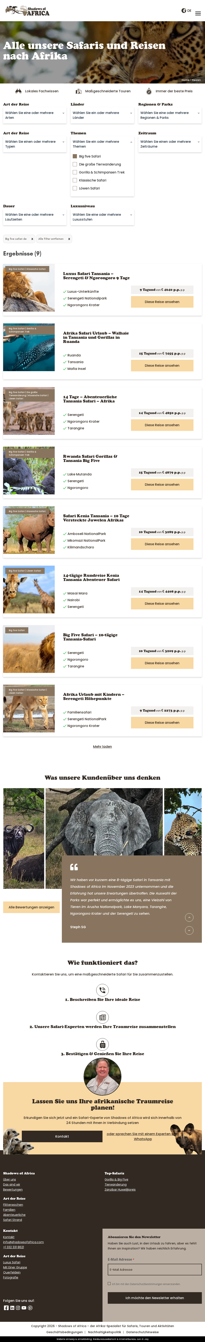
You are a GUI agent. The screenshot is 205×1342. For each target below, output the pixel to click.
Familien (9, 1210)
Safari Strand (12, 1220)
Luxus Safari (11, 1262)
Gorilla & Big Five (116, 1179)
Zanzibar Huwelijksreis (120, 1189)
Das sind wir (11, 1184)
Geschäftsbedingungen (64, 1332)
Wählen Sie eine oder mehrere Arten (29, 115)
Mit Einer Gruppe (15, 1267)
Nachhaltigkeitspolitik (104, 1332)
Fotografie (10, 1277)
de (186, 10)
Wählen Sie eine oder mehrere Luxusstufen (97, 217)
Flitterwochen (13, 1205)
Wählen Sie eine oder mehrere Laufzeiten (29, 217)
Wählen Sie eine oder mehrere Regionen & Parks (164, 115)
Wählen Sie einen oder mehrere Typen (30, 144)
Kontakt (62, 1136)
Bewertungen (13, 1189)
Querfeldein (12, 1272)
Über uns (9, 1179)
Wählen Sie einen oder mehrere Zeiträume (165, 144)
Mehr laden (102, 746)
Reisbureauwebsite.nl (104, 1339)
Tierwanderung (116, 1184)
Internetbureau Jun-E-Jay (134, 1339)
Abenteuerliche (14, 1215)
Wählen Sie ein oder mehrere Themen (96, 144)
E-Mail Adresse (121, 1259)
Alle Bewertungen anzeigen (31, 907)
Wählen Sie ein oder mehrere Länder (96, 115)
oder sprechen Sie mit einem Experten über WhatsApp (143, 1136)
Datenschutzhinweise (142, 1332)
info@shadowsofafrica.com (23, 1242)
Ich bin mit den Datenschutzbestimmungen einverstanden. (146, 1284)
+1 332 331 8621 (13, 1247)
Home (185, 80)
